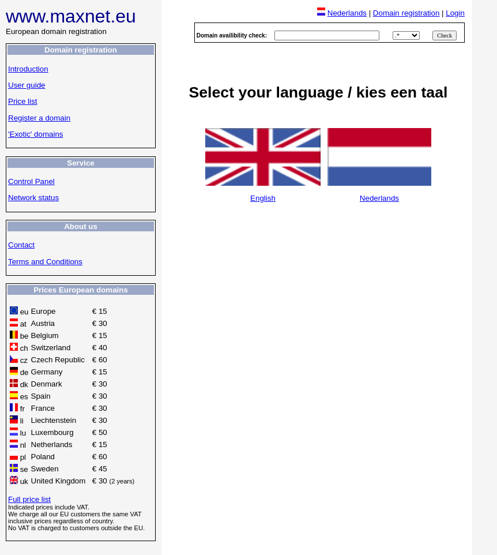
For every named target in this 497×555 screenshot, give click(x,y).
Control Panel (31, 181)
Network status (33, 197)
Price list (22, 101)
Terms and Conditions (45, 261)
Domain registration (406, 13)
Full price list (29, 499)
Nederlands (347, 13)
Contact (21, 245)
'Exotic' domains (35, 134)
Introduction (28, 69)
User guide (26, 85)
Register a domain (39, 118)
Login (455, 13)
